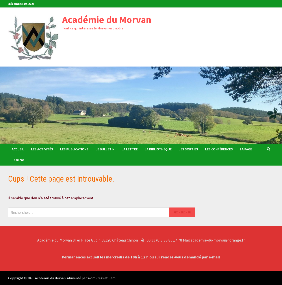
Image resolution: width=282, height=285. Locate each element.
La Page (246, 149)
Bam (111, 278)
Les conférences (219, 149)
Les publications (74, 149)
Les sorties (188, 149)
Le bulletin (105, 149)
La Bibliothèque (158, 149)
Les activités (42, 149)
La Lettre (130, 149)
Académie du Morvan (106, 19)
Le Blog (18, 160)
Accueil (18, 149)
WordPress (95, 278)
